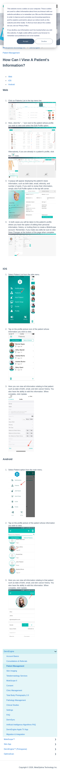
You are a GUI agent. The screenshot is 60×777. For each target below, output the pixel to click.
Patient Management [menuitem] (15, 666)
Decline (44, 41)
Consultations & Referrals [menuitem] (16, 661)
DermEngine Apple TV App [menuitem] (17, 729)
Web (10, 77)
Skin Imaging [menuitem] (11, 671)
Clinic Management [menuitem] (14, 690)
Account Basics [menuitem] (12, 656)
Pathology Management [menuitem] (16, 700)
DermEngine (34, 48)
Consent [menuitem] (9, 686)
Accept (25, 41)
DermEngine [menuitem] (9, 651)
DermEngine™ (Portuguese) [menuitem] (15, 749)
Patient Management (11, 53)
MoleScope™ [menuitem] (9, 739)
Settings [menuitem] (9, 710)
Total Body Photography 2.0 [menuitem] (17, 695)
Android (11, 84)
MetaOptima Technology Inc (14, 48)
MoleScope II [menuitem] (11, 681)
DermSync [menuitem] (10, 720)
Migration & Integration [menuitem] (15, 734)
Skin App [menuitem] (7, 744)
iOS (9, 81)
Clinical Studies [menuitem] (12, 705)
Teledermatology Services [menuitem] (16, 676)
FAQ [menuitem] (8, 715)
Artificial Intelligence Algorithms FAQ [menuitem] (21, 725)
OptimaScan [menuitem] (9, 754)
